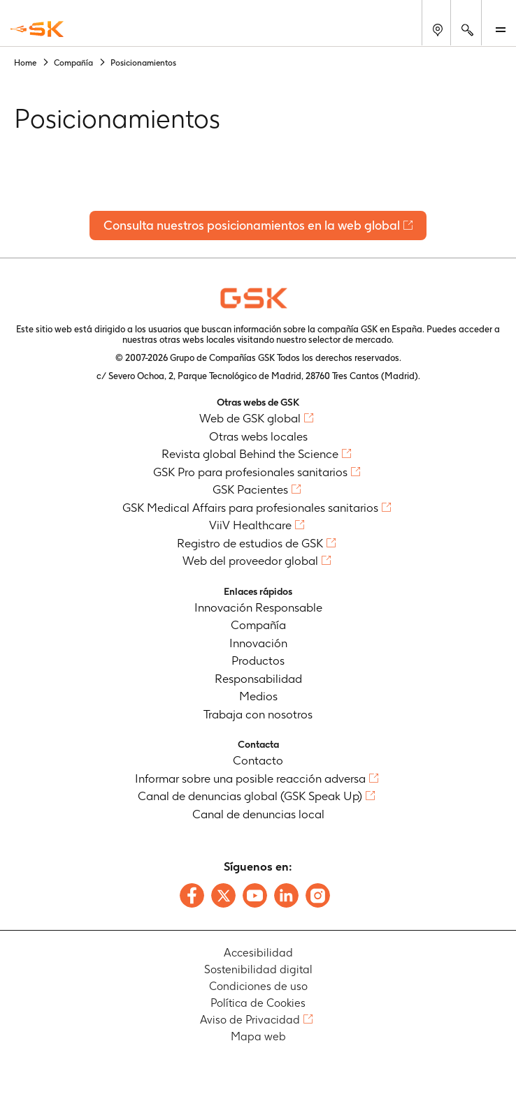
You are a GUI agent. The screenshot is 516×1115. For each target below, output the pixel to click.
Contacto (258, 760)
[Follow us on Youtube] (255, 895)
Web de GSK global (250, 418)
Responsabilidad (258, 679)
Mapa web (258, 1036)
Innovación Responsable (258, 607)
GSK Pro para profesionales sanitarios (250, 472)
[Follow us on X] (223, 895)
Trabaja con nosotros (258, 714)
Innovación (258, 643)
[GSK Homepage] (37, 29)
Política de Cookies (258, 1003)
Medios (258, 696)
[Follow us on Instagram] (318, 895)
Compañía (258, 625)
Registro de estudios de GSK (250, 543)
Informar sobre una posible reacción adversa (250, 778)
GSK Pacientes (250, 489)
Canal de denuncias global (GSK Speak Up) (250, 796)
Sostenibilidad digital (258, 969)
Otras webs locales (258, 436)
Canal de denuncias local (258, 814)
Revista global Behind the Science (250, 454)
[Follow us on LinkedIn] (286, 895)
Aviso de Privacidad (250, 1019)
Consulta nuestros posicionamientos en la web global (251, 225)
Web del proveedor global (250, 561)
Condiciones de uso (258, 986)
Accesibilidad (258, 952)
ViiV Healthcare (250, 525)
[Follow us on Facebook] (192, 895)
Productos (258, 660)
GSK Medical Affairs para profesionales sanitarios (250, 508)
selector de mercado (350, 339)
